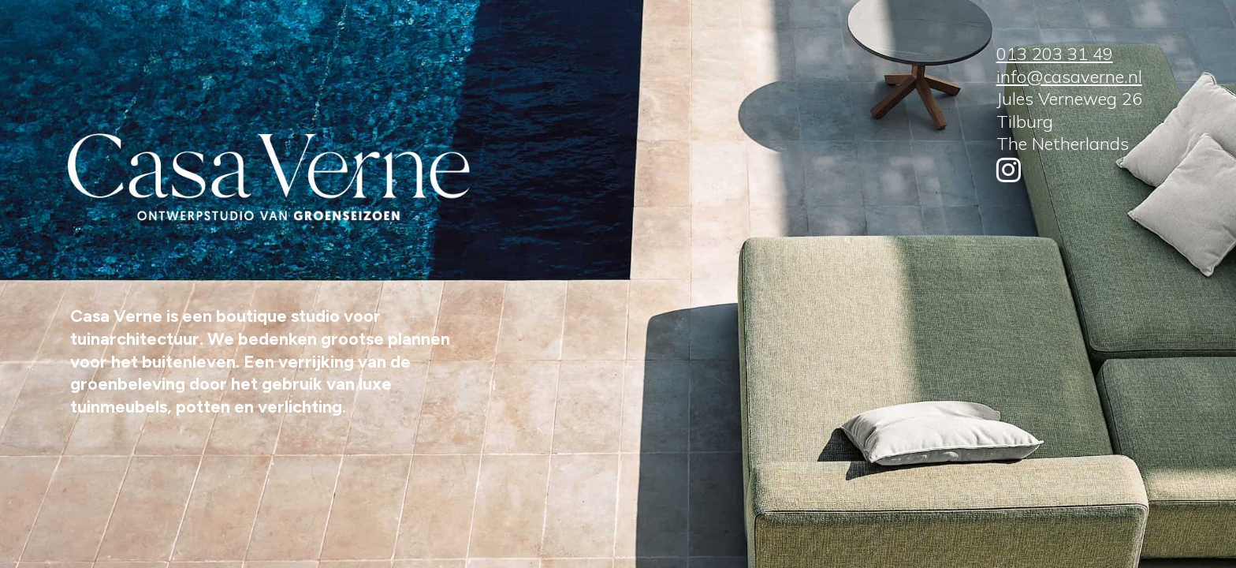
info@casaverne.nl (1069, 76)
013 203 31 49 (1054, 54)
